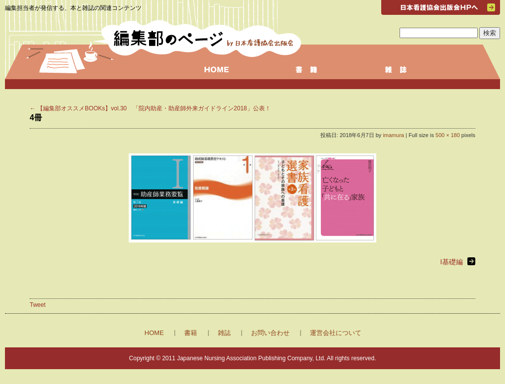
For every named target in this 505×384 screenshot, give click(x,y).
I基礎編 (451, 262)
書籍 (190, 332)
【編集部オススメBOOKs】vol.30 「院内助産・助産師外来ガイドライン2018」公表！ (150, 108)
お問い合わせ (270, 332)
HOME (154, 332)
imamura (393, 135)
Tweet (38, 304)
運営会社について (335, 332)
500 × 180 (448, 135)
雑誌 (224, 332)
